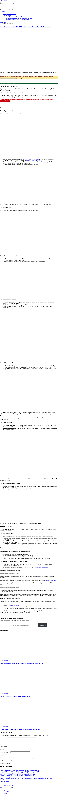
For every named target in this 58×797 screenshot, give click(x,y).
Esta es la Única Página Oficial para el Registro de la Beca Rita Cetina (17, 779)
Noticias (5, 795)
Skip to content (3, 0)
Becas (4, 792)
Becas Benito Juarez (8, 15)
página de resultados (42, 567)
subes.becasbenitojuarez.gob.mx (31, 159)
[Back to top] (3, 781)
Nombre (2, 751)
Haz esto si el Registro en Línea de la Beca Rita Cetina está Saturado (17, 777)
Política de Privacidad (8, 787)
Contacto (5, 785)
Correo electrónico (5, 754)
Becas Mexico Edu (5, 789)
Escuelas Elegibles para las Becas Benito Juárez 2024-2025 (15, 696)
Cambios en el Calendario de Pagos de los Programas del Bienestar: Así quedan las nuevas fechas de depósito (27, 780)
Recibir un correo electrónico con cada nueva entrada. (15, 762)
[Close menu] (3, 22)
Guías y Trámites (4, 660)
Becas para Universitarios (9, 14)
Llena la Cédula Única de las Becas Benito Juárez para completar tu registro (20, 729)
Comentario (3, 748)
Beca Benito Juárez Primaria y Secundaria (16, 16)
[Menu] (1, 5)
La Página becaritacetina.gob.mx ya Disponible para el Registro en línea (17, 774)
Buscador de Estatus (51, 580)
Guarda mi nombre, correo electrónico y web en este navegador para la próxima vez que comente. (26, 759)
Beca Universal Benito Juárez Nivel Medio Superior (19, 18)
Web (1, 757)
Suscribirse (43, 625)
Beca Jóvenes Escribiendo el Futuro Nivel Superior (18, 19)
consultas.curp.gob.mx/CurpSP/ (34, 160)
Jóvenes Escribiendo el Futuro (8, 78)
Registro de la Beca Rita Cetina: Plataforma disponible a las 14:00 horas (17, 776)
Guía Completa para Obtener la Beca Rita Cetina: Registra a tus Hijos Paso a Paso (21, 663)
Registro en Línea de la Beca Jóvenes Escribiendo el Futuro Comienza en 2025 (19, 772)
